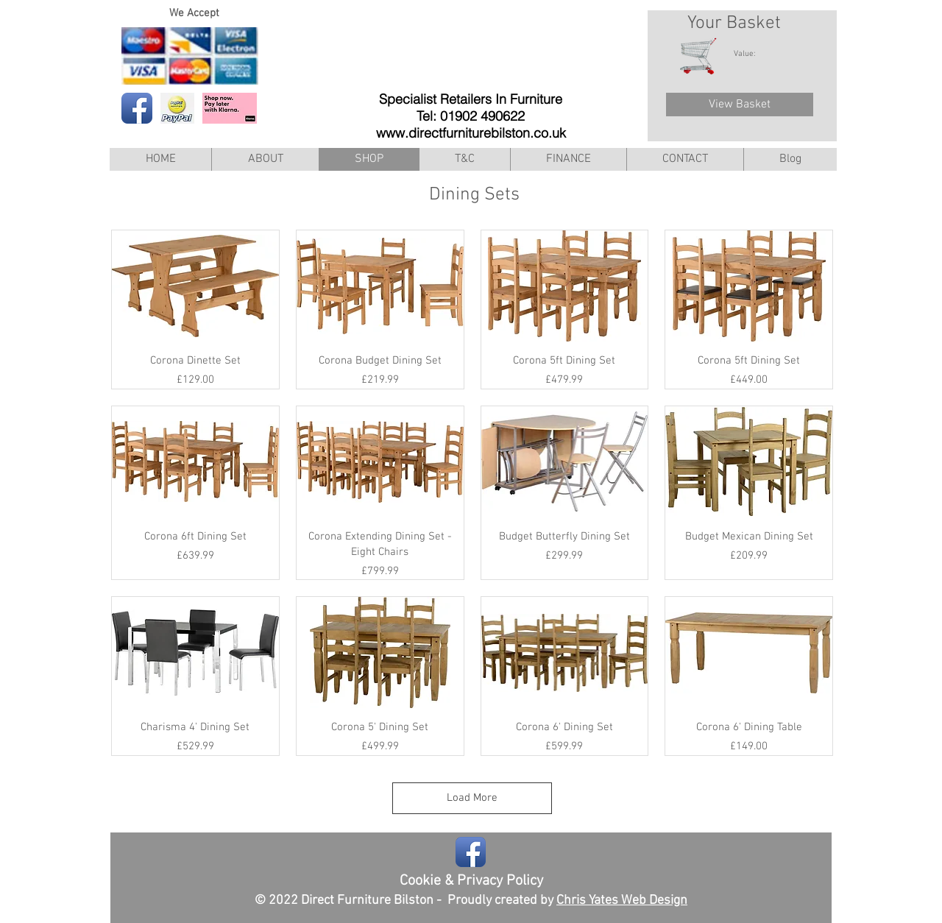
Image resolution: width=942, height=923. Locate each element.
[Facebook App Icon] (136, 108)
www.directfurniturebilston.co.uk (471, 132)
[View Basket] (739, 104)
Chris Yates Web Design (621, 900)
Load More (472, 797)
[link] (752, 53)
